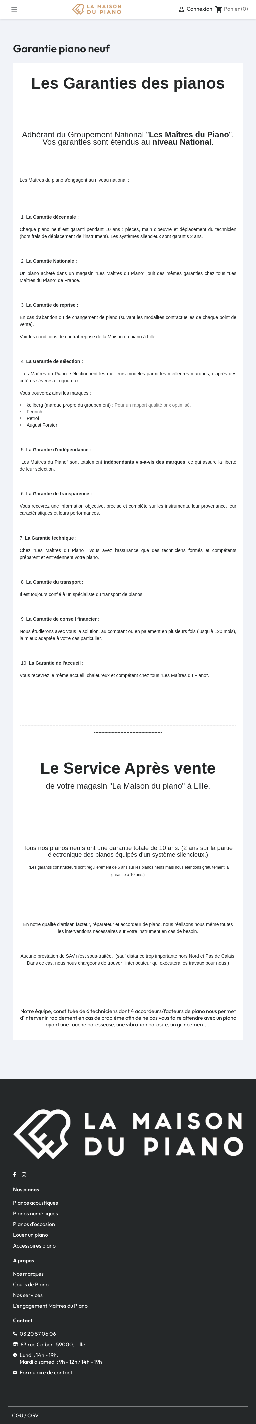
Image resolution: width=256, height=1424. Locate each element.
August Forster (42, 425)
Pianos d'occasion (34, 1224)
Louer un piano (30, 1234)
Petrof (33, 418)
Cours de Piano (31, 1284)
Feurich (34, 411)
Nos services (28, 1295)
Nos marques (28, 1273)
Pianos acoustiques (35, 1202)
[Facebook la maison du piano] (14, 1174)
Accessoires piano (34, 1245)
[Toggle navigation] (14, 9)
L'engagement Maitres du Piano (50, 1305)
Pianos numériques (35, 1213)
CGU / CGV (25, 1415)
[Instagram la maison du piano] (24, 1174)
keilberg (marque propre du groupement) (69, 405)
